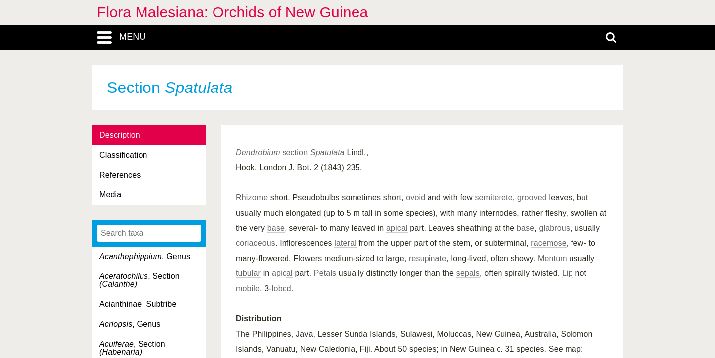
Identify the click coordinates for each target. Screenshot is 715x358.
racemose (549, 243)
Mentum (552, 258)
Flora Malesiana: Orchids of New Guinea (232, 12)
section (295, 152)
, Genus (144, 256)
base (276, 228)
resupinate (427, 258)
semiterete (493, 197)
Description (119, 135)
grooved (532, 197)
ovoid (415, 197)
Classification (123, 155)
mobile (248, 288)
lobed (281, 288)
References (120, 175)
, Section (139, 280)
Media (110, 194)
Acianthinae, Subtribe (137, 304)
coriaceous (255, 243)
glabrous (554, 228)
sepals (468, 273)
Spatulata (327, 152)
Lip (567, 273)
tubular (248, 273)
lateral (345, 243)
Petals (325, 273)
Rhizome (252, 197)
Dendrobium (258, 152)
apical (397, 228)
